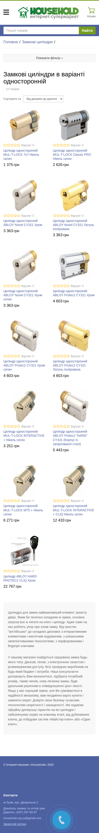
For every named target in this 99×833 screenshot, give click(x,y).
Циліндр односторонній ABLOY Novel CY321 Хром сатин (22, 295)
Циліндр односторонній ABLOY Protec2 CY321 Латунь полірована (70, 365)
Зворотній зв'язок (14, 824)
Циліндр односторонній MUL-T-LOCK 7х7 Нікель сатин (21, 155)
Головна (10, 42)
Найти (87, 31)
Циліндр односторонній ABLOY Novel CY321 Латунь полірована (73, 225)
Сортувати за (12, 98)
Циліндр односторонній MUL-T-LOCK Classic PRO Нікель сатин (72, 155)
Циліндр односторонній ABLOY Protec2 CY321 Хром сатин (24, 365)
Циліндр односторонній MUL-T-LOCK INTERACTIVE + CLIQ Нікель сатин (73, 510)
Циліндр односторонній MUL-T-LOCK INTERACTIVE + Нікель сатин (23, 436)
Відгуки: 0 (27, 145)
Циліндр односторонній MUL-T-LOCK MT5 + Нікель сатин (23, 510)
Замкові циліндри (37, 42)
